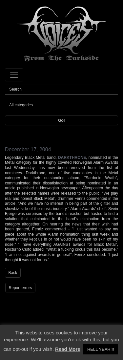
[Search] (61, 89)
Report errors (20, 288)
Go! (61, 120)
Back (13, 272)
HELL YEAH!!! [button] (100, 349)
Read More (67, 349)
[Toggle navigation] (14, 74)
